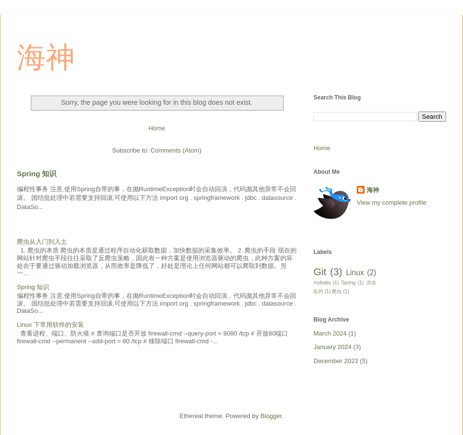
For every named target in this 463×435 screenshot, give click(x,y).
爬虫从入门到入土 (42, 241)
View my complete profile (391, 202)
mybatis (322, 282)
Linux (355, 272)
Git (320, 271)
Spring (348, 282)
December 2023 (335, 361)
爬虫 (336, 291)
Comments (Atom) (175, 150)
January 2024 (332, 347)
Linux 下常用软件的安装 (50, 324)
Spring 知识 (36, 173)
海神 (46, 57)
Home (157, 128)
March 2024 (330, 333)
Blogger (271, 416)
